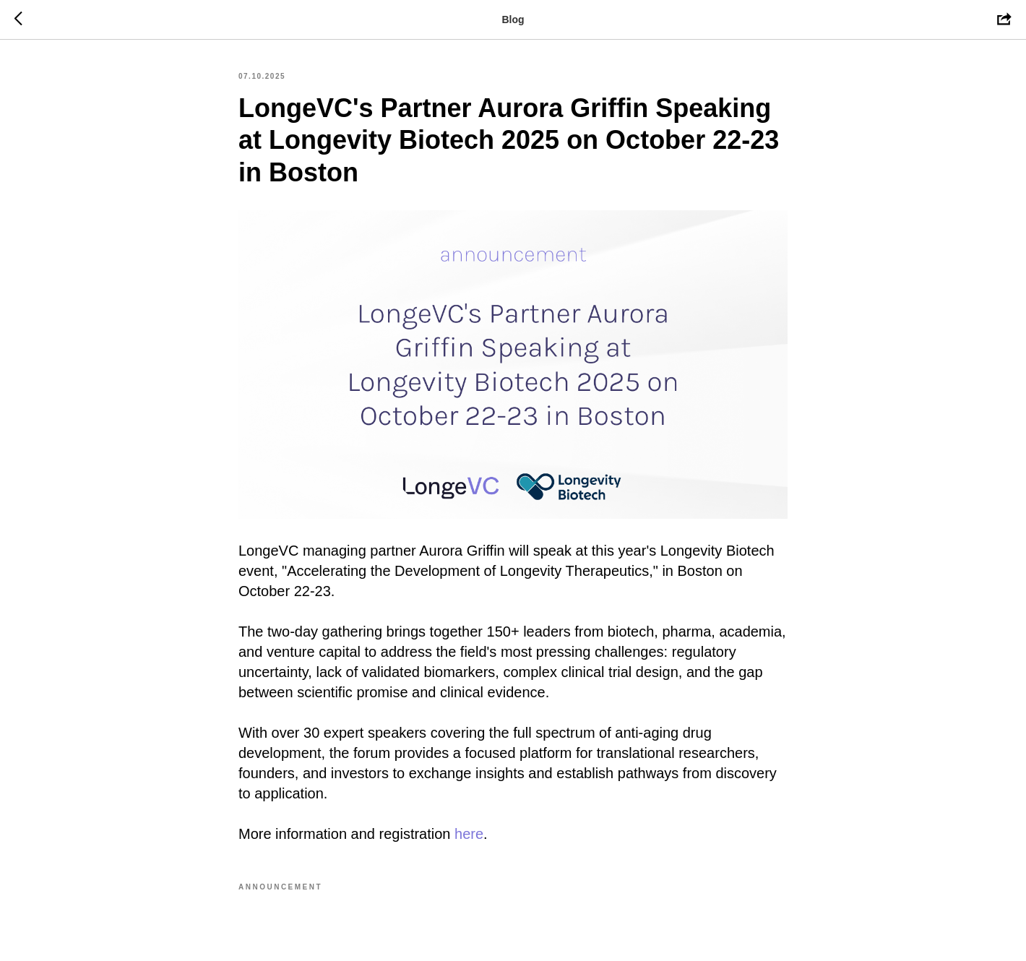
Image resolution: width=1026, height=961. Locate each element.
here (468, 834)
